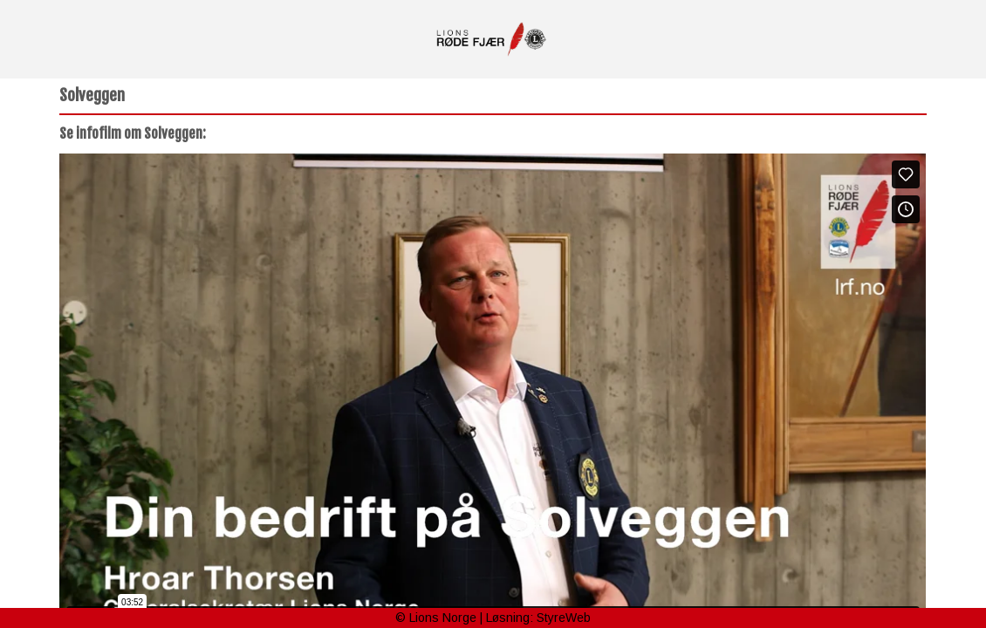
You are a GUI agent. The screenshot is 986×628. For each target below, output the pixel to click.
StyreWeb (564, 618)
